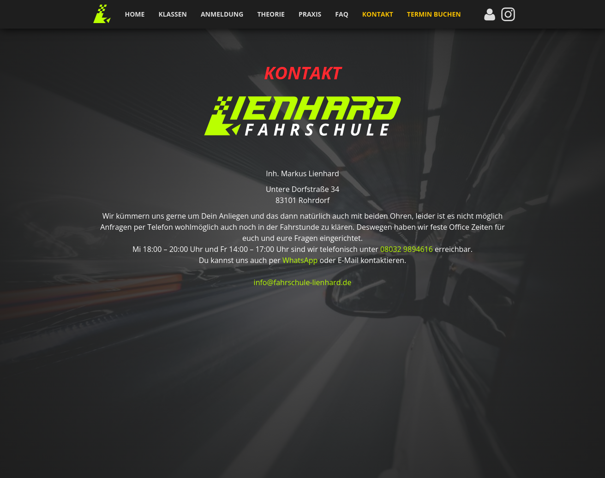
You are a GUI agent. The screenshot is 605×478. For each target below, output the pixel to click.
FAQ (341, 14)
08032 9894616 (406, 249)
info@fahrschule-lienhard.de (303, 282)
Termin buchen (434, 14)
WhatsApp (300, 260)
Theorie (271, 14)
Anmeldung (222, 14)
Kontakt (377, 14)
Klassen (172, 14)
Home (135, 14)
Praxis (310, 14)
